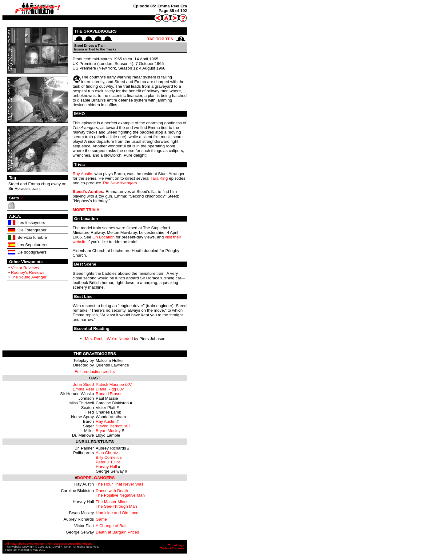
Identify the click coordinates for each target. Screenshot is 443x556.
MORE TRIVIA (86, 209)
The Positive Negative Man (120, 495)
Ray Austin (82, 173)
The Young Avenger (28, 277)
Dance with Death (112, 490)
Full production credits (95, 371)
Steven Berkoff (109, 426)
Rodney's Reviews (27, 272)
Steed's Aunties (88, 191)
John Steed (83, 384)
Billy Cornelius (109, 457)
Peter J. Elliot (108, 462)
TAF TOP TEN (160, 39)
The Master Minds (112, 501)
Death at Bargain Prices (117, 532)
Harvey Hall (106, 466)
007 (128, 384)
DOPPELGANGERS (96, 477)
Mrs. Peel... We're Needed (109, 338)
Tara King (159, 178)
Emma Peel (83, 389)
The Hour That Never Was (119, 484)
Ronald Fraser (109, 393)
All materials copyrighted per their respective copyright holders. (49, 543)
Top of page (176, 545)
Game (101, 519)
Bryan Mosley (108, 430)
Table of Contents (172, 548)
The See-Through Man (116, 506)
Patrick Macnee (110, 384)
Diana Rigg (106, 389)
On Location (103, 237)
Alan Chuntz (107, 452)
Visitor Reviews (25, 268)
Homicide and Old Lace (117, 512)
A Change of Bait (111, 525)
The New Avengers (119, 183)
